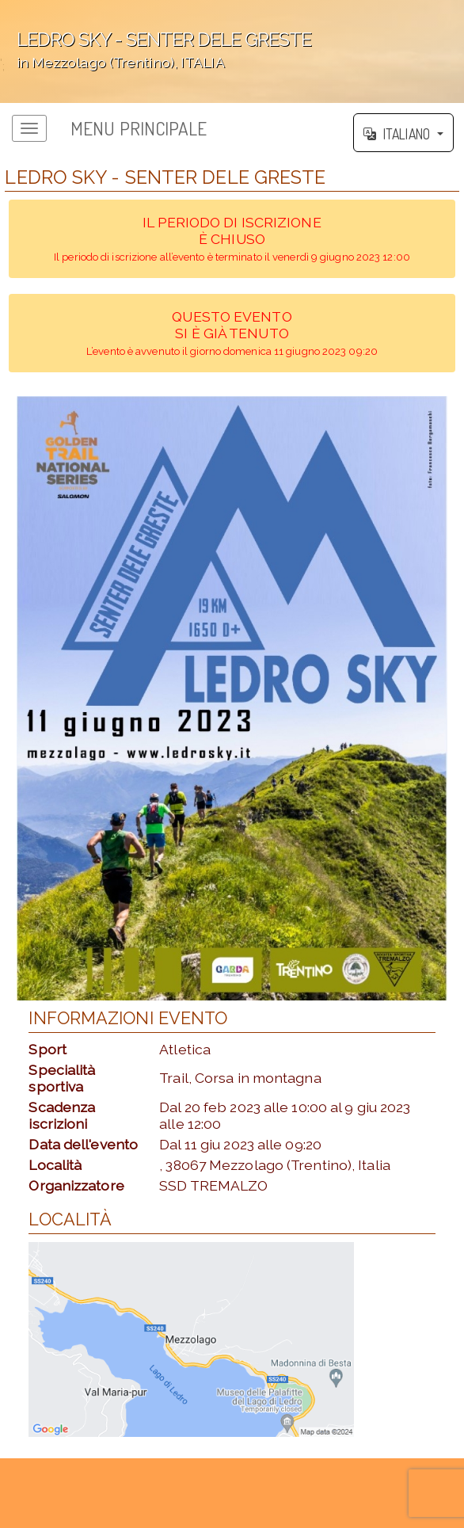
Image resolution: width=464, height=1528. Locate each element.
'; (232, 51)
